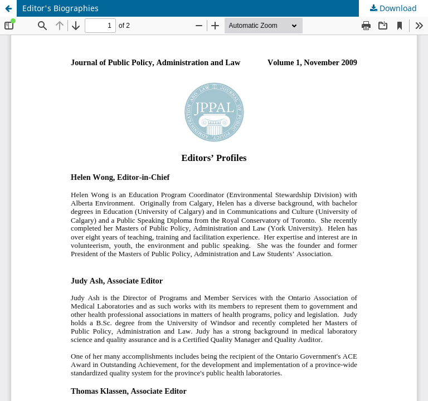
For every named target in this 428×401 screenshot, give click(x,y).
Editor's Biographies (60, 8)
